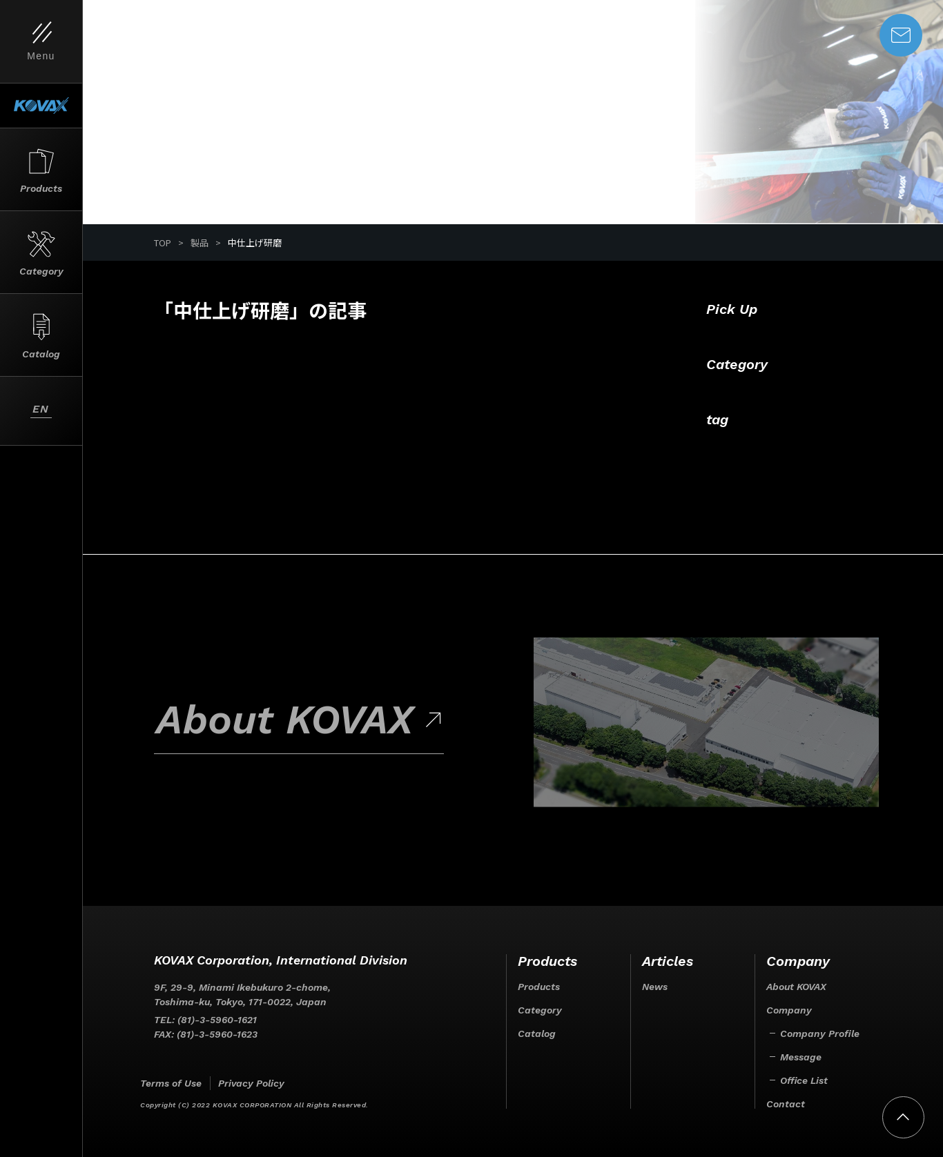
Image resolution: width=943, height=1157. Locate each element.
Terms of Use (171, 1083)
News (655, 986)
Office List (804, 1080)
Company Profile (819, 1033)
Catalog (537, 1033)
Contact (785, 1104)
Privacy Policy (251, 1083)
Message (801, 1057)
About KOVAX (796, 986)
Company (789, 1010)
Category (540, 1010)
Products (539, 986)
